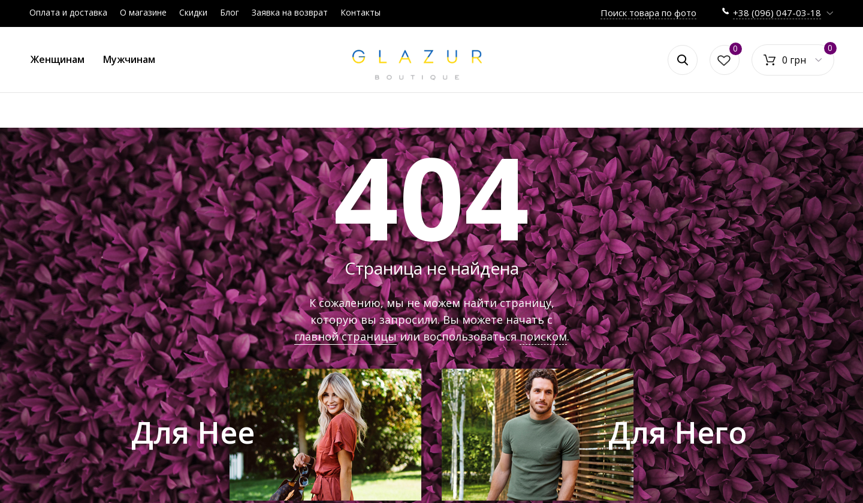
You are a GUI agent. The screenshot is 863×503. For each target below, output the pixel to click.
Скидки (193, 12)
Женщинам (58, 59)
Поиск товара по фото (648, 13)
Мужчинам (129, 59)
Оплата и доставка (68, 12)
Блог (229, 12)
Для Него (677, 432)
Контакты (360, 12)
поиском (543, 336)
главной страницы (345, 336)
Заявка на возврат (290, 12)
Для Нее (193, 432)
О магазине (143, 12)
